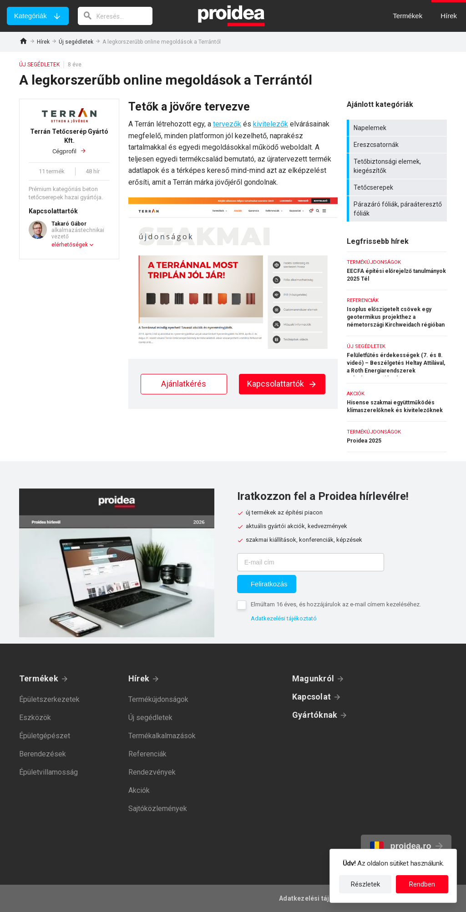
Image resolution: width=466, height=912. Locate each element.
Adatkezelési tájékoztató (284, 618)
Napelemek (398, 128)
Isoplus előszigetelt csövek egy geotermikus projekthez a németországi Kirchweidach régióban (397, 313)
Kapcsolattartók (282, 383)
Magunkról (313, 678)
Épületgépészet (44, 735)
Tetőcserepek (398, 187)
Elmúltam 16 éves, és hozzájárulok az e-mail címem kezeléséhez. (336, 604)
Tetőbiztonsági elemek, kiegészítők (398, 166)
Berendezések (42, 754)
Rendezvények (152, 772)
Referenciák (147, 754)
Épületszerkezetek (49, 699)
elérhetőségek (69, 245)
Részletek (365, 884)
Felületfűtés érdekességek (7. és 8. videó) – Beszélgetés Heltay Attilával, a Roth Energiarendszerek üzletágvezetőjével (397, 359)
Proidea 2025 (397, 437)
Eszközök (35, 717)
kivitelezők (270, 124)
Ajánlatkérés (183, 383)
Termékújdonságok (158, 699)
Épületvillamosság (48, 772)
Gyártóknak (314, 715)
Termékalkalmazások (162, 735)
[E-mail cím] (310, 562)
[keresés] (115, 16)
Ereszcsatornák (398, 144)
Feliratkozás (269, 584)
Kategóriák (30, 16)
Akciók (139, 790)
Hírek (43, 42)
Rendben (422, 884)
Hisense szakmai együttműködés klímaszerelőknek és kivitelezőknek (397, 402)
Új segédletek (76, 42)
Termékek (38, 678)
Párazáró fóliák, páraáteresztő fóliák (398, 209)
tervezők (227, 124)
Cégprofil (69, 140)
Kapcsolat (311, 696)
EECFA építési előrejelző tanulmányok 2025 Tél (397, 271)
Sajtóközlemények (157, 808)
